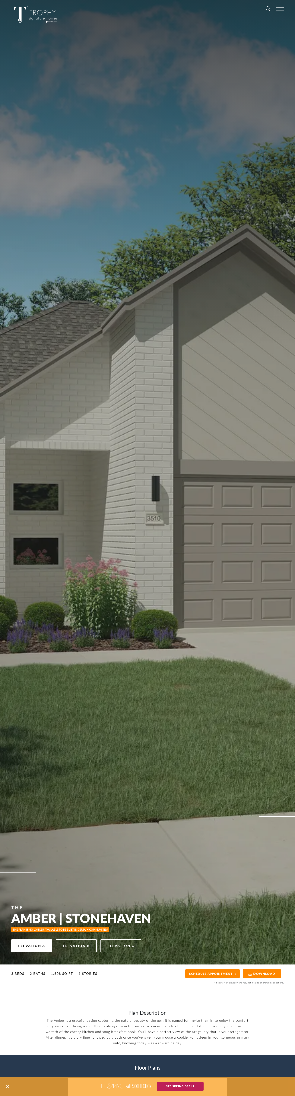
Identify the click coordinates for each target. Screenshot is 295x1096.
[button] (7, 1086)
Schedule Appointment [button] (211, 973)
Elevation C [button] (120, 945)
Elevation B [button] (76, 945)
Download (261, 973)
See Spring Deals (180, 1086)
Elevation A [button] (31, 945)
